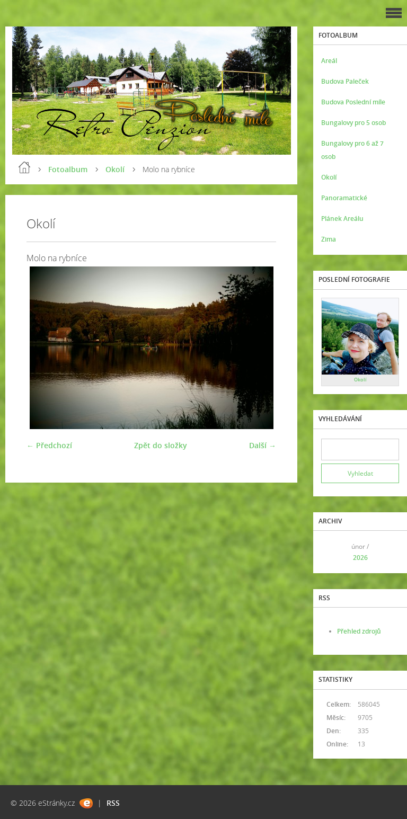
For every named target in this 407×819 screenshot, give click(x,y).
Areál (329, 60)
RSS (113, 803)
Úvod (24, 167)
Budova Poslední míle (353, 101)
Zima (328, 239)
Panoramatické (344, 197)
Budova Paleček (345, 81)
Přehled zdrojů (359, 631)
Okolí (115, 169)
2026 (360, 557)
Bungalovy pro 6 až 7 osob (352, 150)
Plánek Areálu (342, 218)
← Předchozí (49, 445)
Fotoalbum (67, 169)
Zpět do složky (160, 445)
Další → (262, 445)
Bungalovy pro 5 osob (353, 122)
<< (333, 551)
